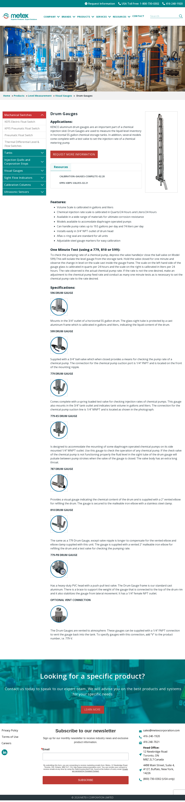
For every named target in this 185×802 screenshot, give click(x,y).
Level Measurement (40, 95)
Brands (68, 17)
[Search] (181, 16)
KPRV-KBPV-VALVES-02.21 (74, 182)
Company (52, 17)
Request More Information (74, 154)
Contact (138, 16)
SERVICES (103, 17)
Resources (121, 17)
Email (46, 751)
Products (85, 17)
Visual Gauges (63, 95)
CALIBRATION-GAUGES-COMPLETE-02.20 (82, 176)
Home (6, 95)
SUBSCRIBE (85, 781)
